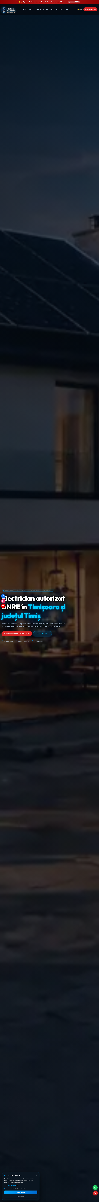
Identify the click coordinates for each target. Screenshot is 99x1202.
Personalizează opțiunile (11, 1191)
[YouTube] (3, 606)
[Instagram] (3, 601)
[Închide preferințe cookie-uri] (36, 1182)
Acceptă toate (21, 1198)
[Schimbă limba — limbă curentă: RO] (80, 9)
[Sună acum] (95, 1193)
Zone (51, 9)
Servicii (31, 9)
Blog (24, 9)
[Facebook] (3, 596)
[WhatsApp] (95, 1187)
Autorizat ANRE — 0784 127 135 (16, 634)
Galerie (38, 9)
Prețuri (45, 9)
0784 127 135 (74, 2)
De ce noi (59, 9)
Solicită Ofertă (42, 634)
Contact (67, 9)
